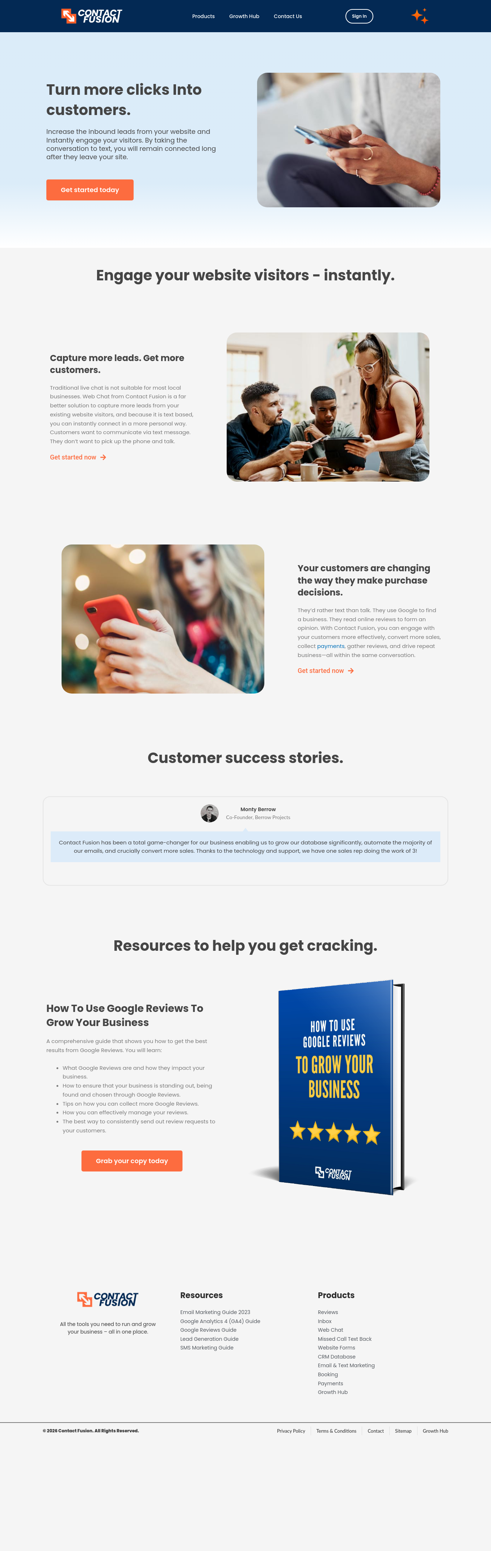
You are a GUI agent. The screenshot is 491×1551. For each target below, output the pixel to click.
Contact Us (288, 16)
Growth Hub (244, 16)
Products (203, 16)
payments (331, 646)
